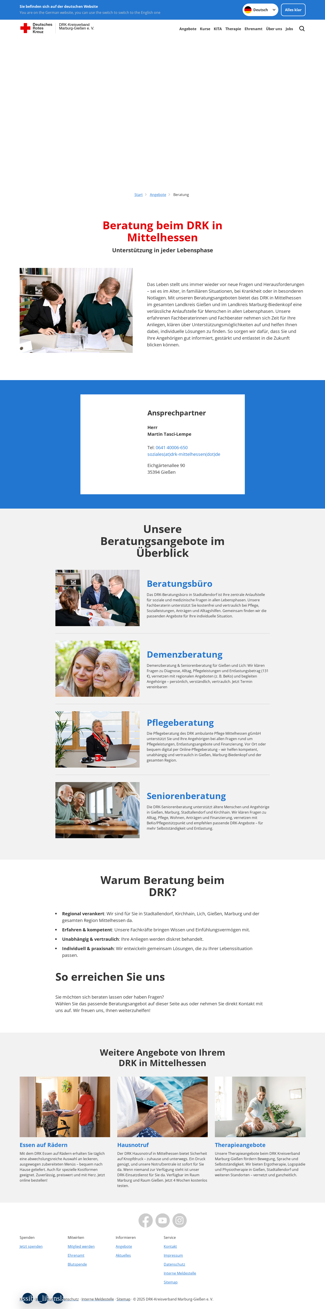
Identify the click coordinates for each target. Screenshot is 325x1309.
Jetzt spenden (31, 1246)
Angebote (187, 28)
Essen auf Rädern (43, 1145)
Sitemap (171, 1282)
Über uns (274, 28)
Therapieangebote (240, 1145)
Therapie (233, 28)
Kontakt (170, 1246)
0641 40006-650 (172, 447)
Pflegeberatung (180, 722)
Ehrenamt (253, 28)
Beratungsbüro (179, 583)
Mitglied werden (81, 1246)
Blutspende (77, 1264)
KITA (218, 28)
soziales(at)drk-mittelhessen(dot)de (183, 454)
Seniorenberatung (186, 796)
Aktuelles (123, 1255)
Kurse (205, 28)
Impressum (173, 1255)
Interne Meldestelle (180, 1273)
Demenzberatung (184, 654)
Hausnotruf (133, 1145)
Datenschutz (174, 1264)
